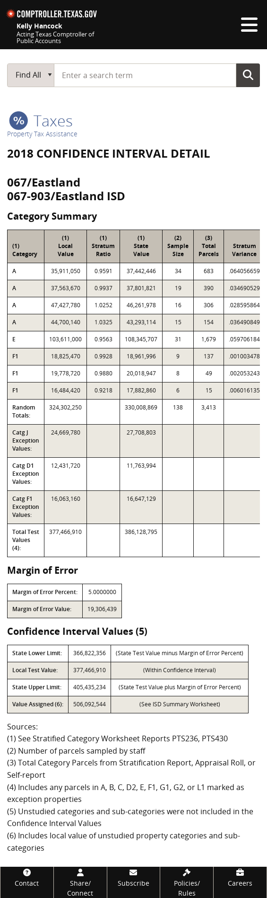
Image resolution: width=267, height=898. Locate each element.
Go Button (248, 74)
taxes (41, 120)
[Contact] (26, 877)
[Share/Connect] (80, 882)
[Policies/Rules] (186, 882)
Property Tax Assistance (42, 133)
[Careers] (240, 877)
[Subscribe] (133, 877)
